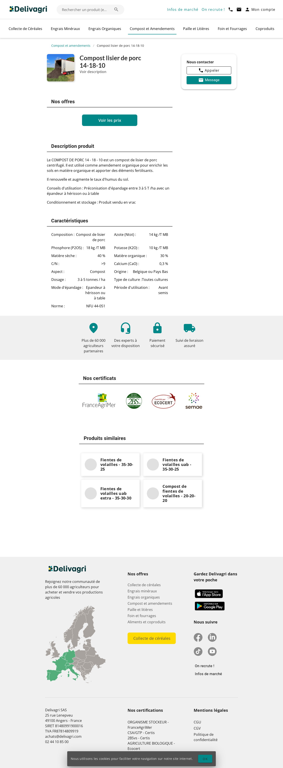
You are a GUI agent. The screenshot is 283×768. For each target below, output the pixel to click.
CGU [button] (197, 722)
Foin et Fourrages (232, 28)
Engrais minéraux (142, 591)
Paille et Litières (196, 28)
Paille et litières (140, 609)
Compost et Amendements (152, 28)
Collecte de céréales (144, 584)
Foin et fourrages (142, 615)
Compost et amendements (70, 45)
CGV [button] (197, 728)
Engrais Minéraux (65, 28)
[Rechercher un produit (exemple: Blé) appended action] (116, 9)
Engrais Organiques (104, 28)
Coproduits (265, 28)
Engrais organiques (144, 597)
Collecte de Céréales (25, 28)
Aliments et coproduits (147, 622)
